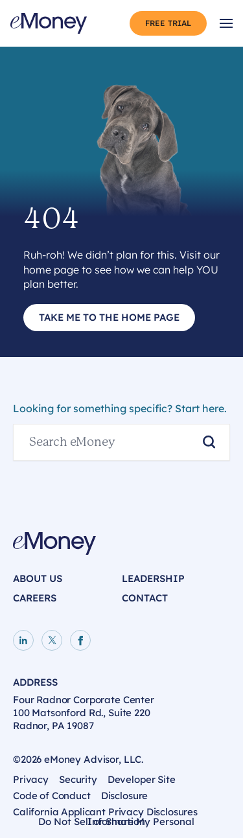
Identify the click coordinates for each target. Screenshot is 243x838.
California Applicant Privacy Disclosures (105, 812)
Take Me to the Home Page (109, 317)
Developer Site (142, 779)
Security (78, 779)
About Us (37, 578)
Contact (145, 598)
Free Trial (168, 23)
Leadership (153, 578)
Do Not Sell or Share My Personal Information (116, 823)
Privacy (31, 779)
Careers (34, 598)
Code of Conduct (52, 795)
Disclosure (124, 795)
